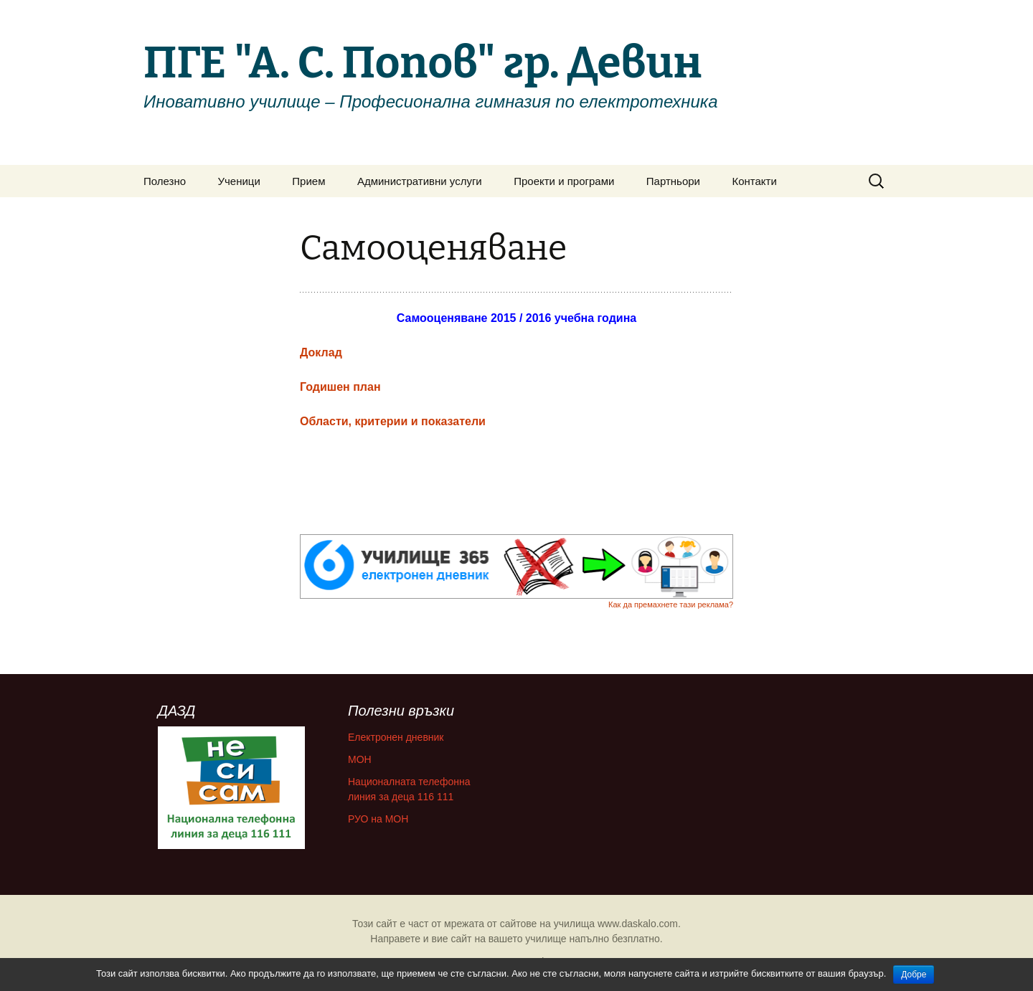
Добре (913, 974)
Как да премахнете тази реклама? (670, 604)
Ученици (239, 181)
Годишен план (340, 387)
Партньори (673, 181)
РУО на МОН (378, 819)
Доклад (321, 352)
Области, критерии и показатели (393, 421)
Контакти (754, 181)
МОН (360, 759)
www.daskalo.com (638, 923)
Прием (308, 181)
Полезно (164, 181)
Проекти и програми (564, 181)
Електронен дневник (396, 737)
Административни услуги (419, 181)
